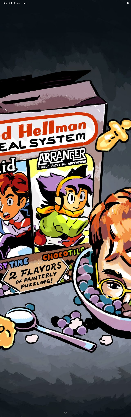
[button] (128, 3)
